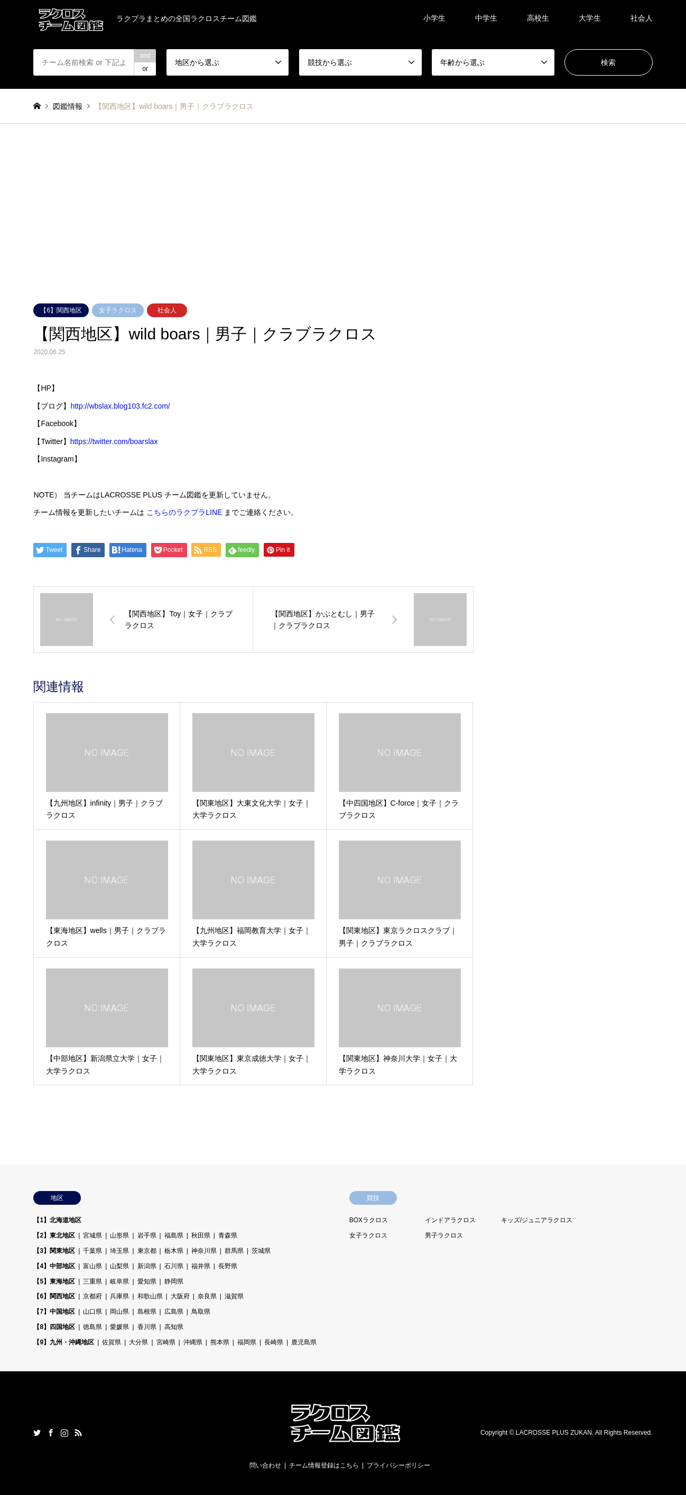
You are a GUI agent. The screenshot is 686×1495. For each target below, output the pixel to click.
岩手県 (146, 1235)
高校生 (538, 18)
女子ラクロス (118, 310)
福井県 (200, 1266)
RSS (78, 1432)
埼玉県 (119, 1250)
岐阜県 (119, 1281)
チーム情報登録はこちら (324, 1465)
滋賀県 (234, 1296)
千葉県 (92, 1250)
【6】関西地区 (61, 310)
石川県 (173, 1266)
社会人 (642, 18)
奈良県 (207, 1296)
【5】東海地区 (54, 1281)
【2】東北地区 (54, 1235)
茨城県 (261, 1250)
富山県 (92, 1266)
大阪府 (180, 1296)
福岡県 (246, 1342)
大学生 (590, 18)
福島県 (173, 1235)
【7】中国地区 (54, 1311)
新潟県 (146, 1266)
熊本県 (219, 1342)
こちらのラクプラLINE (184, 512)
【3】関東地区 (54, 1250)
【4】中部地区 (54, 1266)
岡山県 (119, 1311)
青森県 (227, 1235)
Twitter (37, 1432)
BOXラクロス (368, 1220)
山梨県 (119, 1266)
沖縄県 (192, 1342)
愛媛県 (119, 1327)
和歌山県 (150, 1296)
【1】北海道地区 (57, 1220)
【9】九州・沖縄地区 (63, 1342)
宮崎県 (165, 1342)
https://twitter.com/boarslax (114, 441)
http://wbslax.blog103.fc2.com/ (120, 406)
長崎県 (273, 1342)
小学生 (434, 18)
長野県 (227, 1266)
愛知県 (146, 1281)
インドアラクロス (450, 1220)
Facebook (50, 1432)
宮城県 (92, 1235)
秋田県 (200, 1235)
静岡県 (173, 1281)
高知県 (173, 1327)
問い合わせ (265, 1465)
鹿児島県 (304, 1342)
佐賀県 (111, 1342)
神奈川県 (204, 1250)
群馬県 (234, 1250)
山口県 (92, 1311)
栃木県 (173, 1250)
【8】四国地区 (54, 1327)
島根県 (146, 1311)
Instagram (64, 1432)
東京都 (146, 1250)
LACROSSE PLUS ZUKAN (554, 1432)
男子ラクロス (444, 1235)
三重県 (92, 1281)
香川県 (146, 1327)
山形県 (119, 1235)
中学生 (486, 18)
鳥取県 (200, 1311)
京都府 (92, 1296)
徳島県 (92, 1327)
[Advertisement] (343, 224)
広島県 (173, 1311)
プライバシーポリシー (398, 1465)
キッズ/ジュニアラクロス (536, 1220)
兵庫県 (119, 1296)
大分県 (138, 1342)
